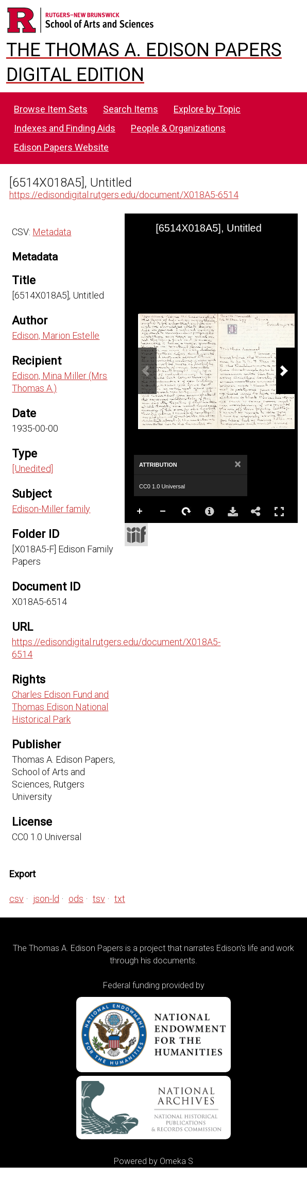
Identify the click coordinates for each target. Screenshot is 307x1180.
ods (76, 898)
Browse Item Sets (51, 109)
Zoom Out (163, 511)
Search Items (130, 109)
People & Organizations (178, 128)
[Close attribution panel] (237, 464)
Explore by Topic (207, 109)
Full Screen (279, 511)
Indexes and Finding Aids (64, 128)
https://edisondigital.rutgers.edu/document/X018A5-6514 (123, 194)
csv (16, 898)
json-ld (46, 898)
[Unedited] (32, 468)
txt (119, 898)
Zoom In (140, 511)
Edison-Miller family (51, 508)
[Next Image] (285, 371)
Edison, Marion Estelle (55, 335)
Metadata (51, 231)
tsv (99, 898)
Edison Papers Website (61, 147)
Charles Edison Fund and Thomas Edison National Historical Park (60, 707)
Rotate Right (186, 511)
